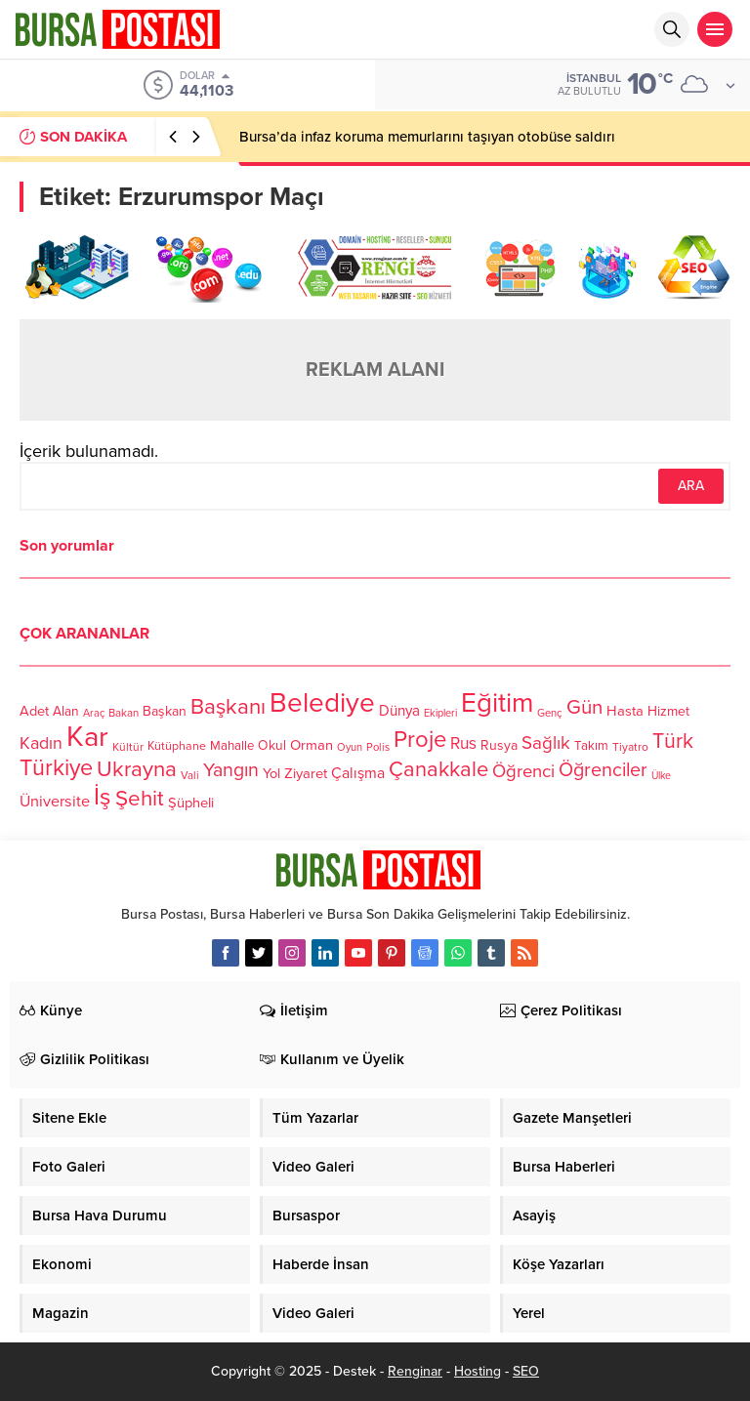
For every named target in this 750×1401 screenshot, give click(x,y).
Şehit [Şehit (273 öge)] (139, 798)
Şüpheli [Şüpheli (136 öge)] (191, 802)
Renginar (415, 1371)
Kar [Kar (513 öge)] (87, 737)
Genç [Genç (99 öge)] (549, 713)
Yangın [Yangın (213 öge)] (231, 770)
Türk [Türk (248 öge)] (672, 741)
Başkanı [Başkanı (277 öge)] (228, 706)
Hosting (477, 1371)
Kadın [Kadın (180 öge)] (41, 743)
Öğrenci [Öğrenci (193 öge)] (523, 771)
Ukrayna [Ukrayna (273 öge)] (137, 769)
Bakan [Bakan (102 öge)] (123, 713)
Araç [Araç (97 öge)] (93, 713)
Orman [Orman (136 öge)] (311, 745)
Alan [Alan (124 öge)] (66, 711)
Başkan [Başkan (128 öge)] (165, 711)
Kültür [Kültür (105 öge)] (128, 747)
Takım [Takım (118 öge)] (591, 746)
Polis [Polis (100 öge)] (378, 747)
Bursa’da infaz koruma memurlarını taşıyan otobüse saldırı (427, 136)
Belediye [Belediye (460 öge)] (322, 703)
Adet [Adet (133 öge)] (34, 711)
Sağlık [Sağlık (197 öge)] (545, 743)
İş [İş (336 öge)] (102, 796)
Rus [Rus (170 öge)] (463, 743)
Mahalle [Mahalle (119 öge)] (232, 746)
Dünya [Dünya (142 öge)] (399, 711)
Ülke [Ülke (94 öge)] (661, 775)
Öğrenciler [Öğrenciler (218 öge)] (603, 770)
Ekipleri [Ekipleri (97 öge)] (440, 713)
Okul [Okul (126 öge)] (272, 745)
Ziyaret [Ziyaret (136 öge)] (305, 773)
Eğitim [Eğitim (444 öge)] (497, 703)
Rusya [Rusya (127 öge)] (499, 745)
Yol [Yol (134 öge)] (271, 773)
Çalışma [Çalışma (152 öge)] (358, 773)
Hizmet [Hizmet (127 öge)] (668, 711)
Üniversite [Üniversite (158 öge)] (55, 801)
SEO (526, 1371)
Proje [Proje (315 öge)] (420, 739)
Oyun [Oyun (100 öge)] (349, 747)
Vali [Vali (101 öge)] (190, 775)
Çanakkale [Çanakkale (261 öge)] (438, 769)
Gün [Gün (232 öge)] (584, 707)
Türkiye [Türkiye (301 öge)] (56, 768)
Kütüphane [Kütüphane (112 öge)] (176, 746)
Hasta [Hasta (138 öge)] (625, 711)
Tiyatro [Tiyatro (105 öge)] (630, 747)
